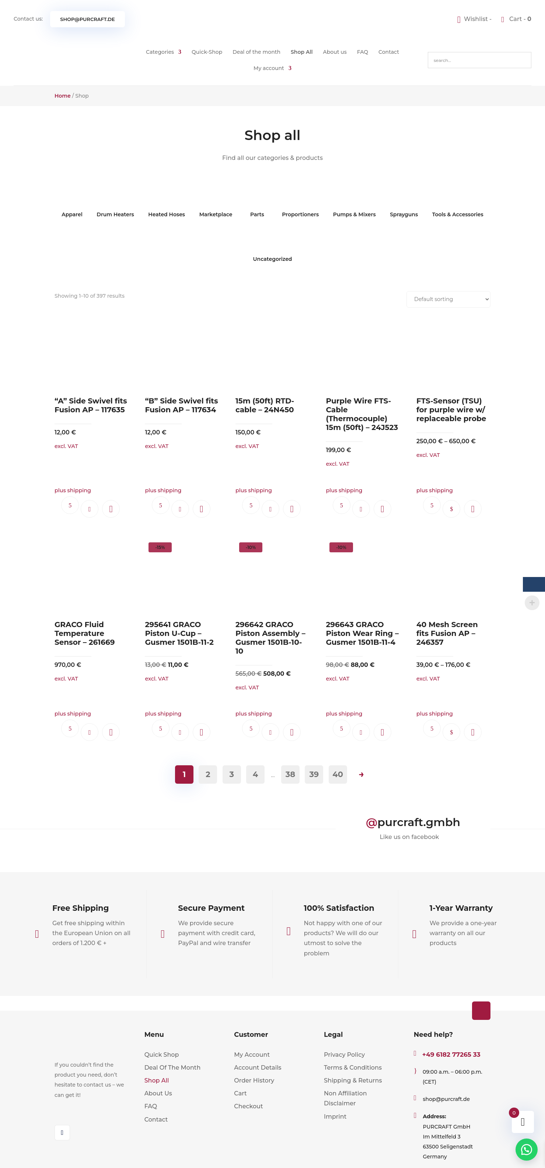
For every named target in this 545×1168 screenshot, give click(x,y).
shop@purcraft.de (87, 19)
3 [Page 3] (231, 774)
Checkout (248, 1106)
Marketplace (216, 203)
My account (269, 68)
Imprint (335, 1116)
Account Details (257, 1067)
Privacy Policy (344, 1054)
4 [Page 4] (255, 774)
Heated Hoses (166, 203)
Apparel (72, 203)
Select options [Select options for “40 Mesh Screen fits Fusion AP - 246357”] (451, 732)
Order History (254, 1080)
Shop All (302, 52)
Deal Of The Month (172, 1067)
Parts (257, 203)
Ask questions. (70, 505)
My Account (252, 1054)
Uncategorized (272, 248)
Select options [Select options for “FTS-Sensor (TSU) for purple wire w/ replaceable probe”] (451, 509)
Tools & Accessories (457, 203)
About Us (158, 1093)
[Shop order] (448, 299)
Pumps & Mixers (354, 203)
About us (335, 52)
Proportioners (300, 203)
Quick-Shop (207, 52)
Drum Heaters (115, 203)
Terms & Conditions (353, 1067)
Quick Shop (161, 1054)
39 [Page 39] (314, 774)
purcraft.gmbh (418, 822)
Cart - (519, 18)
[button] (111, 509)
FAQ (362, 52)
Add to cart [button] (89, 509)
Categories (160, 52)
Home (63, 95)
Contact (388, 52)
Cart (240, 1093)
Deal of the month (256, 52)
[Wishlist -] (475, 18)
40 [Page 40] (337, 774)
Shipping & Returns (353, 1080)
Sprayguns (404, 203)
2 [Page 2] (208, 774)
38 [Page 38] (290, 774)
